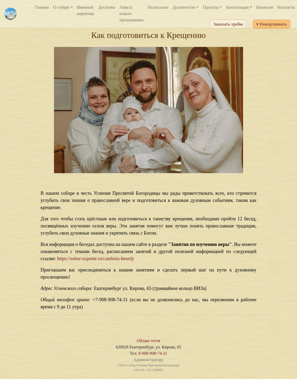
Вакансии (264, 7)
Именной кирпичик (85, 10)
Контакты (286, 7)
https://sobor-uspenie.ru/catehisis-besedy (95, 258)
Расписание (158, 7)
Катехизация (237, 7)
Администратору (148, 359)
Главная (42, 7)
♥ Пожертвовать (271, 24)
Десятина (106, 7)
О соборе (61, 7)
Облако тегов (148, 340)
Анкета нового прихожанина (131, 13)
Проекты (211, 7)
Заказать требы (228, 24)
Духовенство (184, 7)
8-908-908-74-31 (152, 353)
